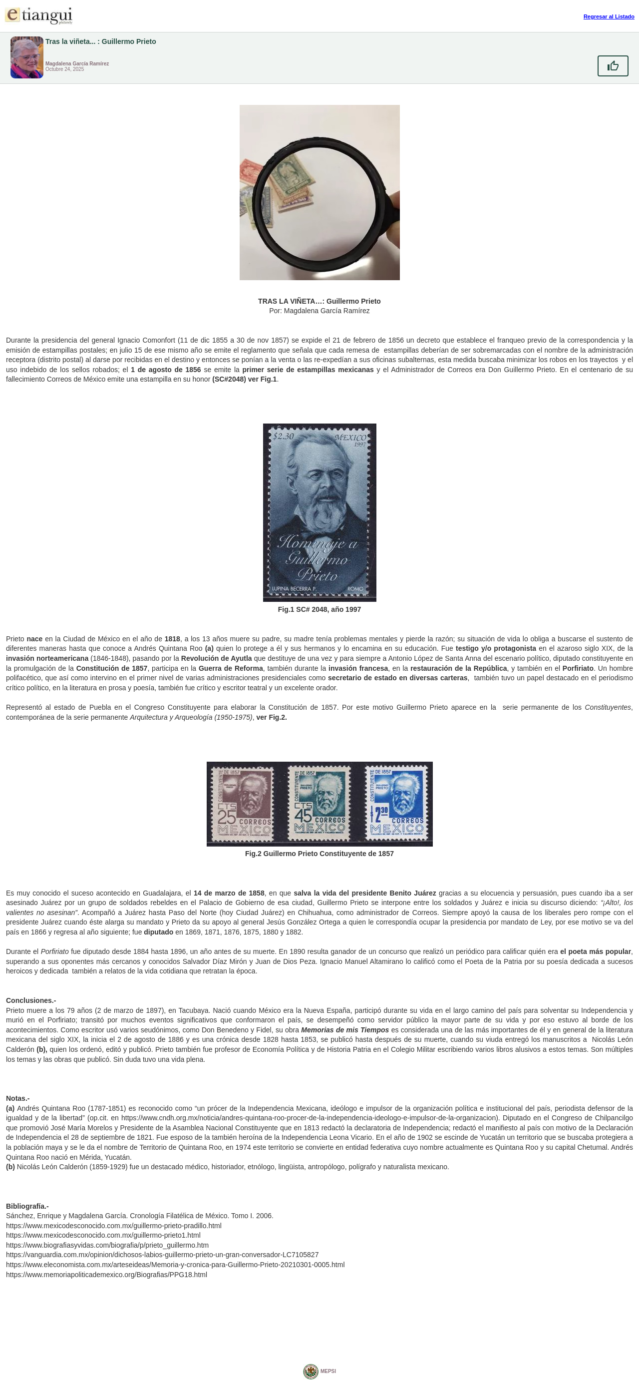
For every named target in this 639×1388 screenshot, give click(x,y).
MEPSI (319, 1372)
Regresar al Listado (609, 16)
